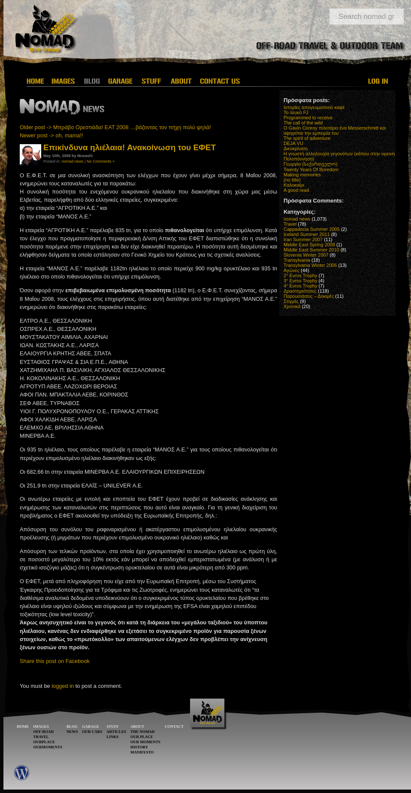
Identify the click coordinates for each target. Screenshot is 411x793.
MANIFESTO (142, 752)
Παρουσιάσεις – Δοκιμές (309, 296)
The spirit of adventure (307, 138)
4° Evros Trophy (300, 285)
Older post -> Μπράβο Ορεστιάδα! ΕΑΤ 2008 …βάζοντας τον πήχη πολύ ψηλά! (115, 127)
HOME (23, 726)
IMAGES (41, 726)
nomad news (73, 161)
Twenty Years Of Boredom (311, 169)
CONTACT (174, 726)
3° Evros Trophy (300, 280)
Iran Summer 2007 (303, 239)
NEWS (72, 731)
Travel (290, 224)
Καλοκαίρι (294, 185)
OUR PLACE (141, 737)
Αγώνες (291, 270)
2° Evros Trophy (300, 275)
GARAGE (91, 726)
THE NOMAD (142, 731)
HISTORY (139, 747)
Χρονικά (292, 306)
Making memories (302, 174)
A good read (296, 190)
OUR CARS (92, 731)
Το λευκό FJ (296, 112)
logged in (62, 686)
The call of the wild (303, 122)
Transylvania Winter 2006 (310, 265)
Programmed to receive (308, 117)
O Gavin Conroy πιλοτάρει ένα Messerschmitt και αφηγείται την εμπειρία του (335, 130)
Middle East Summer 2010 (311, 249)
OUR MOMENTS (145, 742)
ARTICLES (116, 731)
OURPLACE (44, 742)
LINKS (112, 737)
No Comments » (101, 161)
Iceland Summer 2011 (307, 234)
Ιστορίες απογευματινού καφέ (314, 107)
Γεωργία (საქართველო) (311, 163)
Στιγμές (291, 301)
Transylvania (297, 260)
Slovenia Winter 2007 (306, 254)
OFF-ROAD (43, 731)
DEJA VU (293, 143)
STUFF (112, 726)
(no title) (292, 179)
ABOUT (137, 726)
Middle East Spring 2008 (309, 244)
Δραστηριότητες (300, 291)
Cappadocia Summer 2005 (312, 229)
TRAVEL (41, 737)
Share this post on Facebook (55, 661)
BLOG (72, 726)
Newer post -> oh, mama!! (51, 135)
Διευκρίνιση (296, 148)
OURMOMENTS (48, 747)
